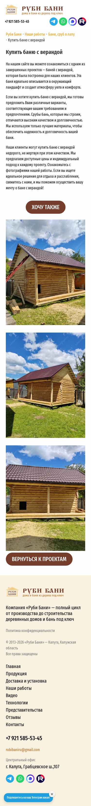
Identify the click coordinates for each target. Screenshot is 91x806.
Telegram (54, 21)
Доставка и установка (26, 681)
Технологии (17, 703)
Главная (13, 666)
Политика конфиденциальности (30, 630)
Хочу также (45, 207)
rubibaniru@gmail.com (23, 749)
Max (72, 21)
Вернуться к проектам (39, 559)
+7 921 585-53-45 (17, 21)
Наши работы (19, 688)
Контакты (15, 724)
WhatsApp (63, 21)
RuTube (82, 21)
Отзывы (13, 717)
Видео (11, 695)
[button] (81, 11)
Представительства (24, 710)
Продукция (16, 674)
